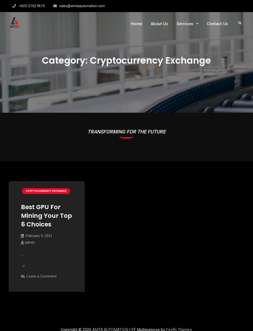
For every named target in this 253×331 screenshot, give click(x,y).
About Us (159, 23)
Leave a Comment (42, 276)
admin (30, 242)
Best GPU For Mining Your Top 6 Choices (46, 216)
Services (185, 23)
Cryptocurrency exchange (46, 191)
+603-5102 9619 (32, 6)
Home (136, 23)
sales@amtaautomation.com (82, 6)
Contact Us (217, 23)
